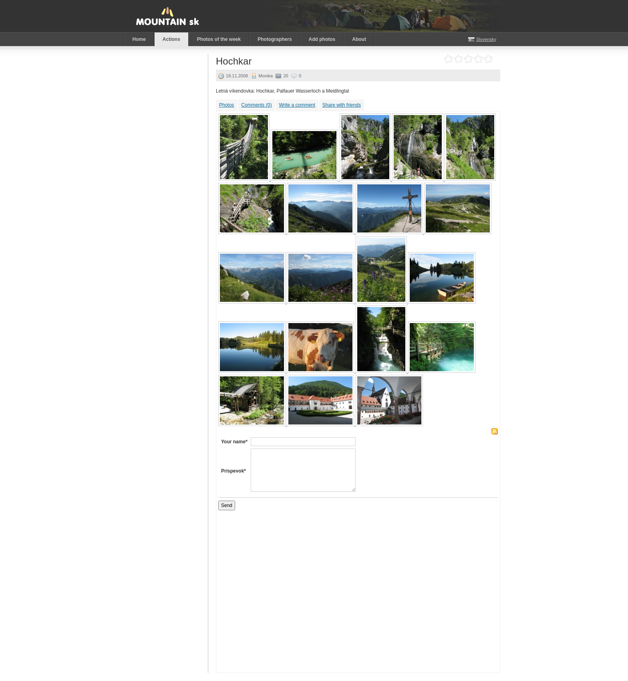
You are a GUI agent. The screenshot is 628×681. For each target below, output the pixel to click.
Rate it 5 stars (488, 59)
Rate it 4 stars (478, 59)
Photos (226, 105)
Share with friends (341, 105)
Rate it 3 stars (468, 59)
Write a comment (297, 105)
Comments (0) (256, 105)
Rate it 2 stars (458, 59)
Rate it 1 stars (448, 59)
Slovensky (486, 39)
